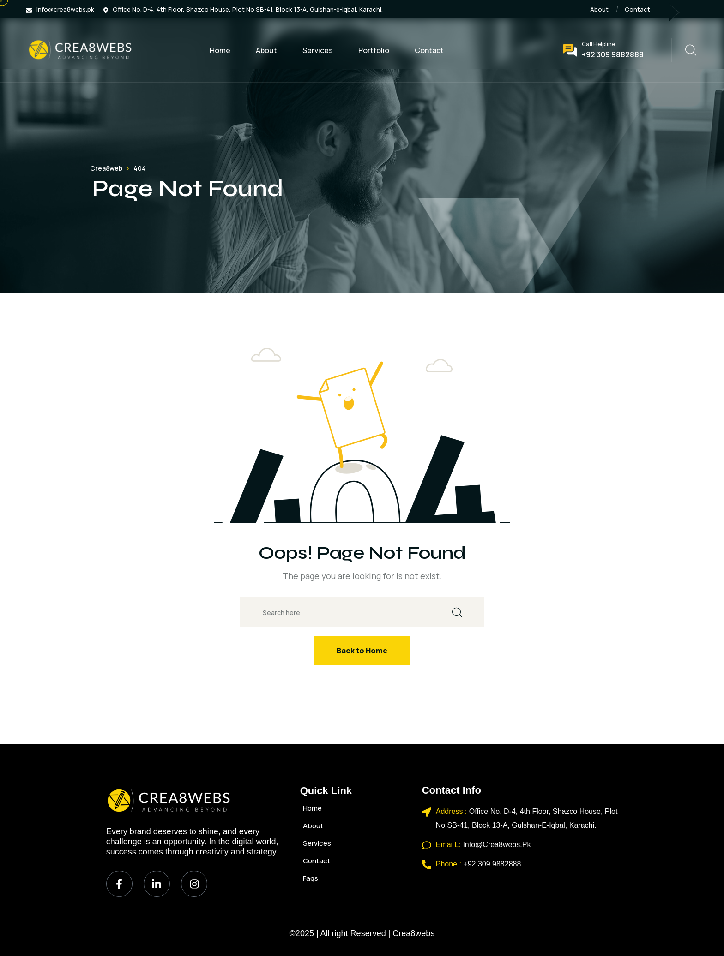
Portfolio (373, 50)
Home (220, 50)
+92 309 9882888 (613, 54)
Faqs (310, 878)
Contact (637, 9)
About (599, 9)
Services (317, 50)
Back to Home (362, 650)
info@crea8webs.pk (65, 9)
